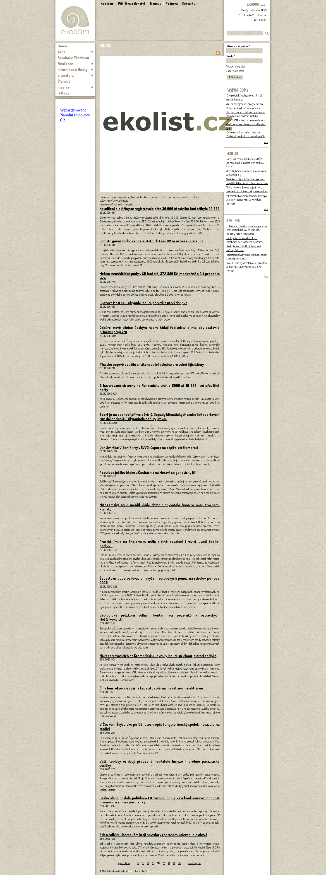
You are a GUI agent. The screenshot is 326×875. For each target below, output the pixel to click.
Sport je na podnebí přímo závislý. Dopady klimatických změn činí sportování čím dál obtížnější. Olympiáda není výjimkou (160, 416)
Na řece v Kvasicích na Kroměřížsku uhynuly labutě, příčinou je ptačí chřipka (158, 655)
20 (179, 863)
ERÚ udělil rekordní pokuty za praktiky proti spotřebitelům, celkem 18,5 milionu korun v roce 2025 (246, 229)
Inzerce (64, 87)
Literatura (66, 75)
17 (164, 863)
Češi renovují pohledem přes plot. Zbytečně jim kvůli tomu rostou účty (245, 134)
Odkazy (63, 93)
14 (148, 863)
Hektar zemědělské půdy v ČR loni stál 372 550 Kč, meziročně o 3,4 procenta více (160, 275)
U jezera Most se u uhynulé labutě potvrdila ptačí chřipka (143, 303)
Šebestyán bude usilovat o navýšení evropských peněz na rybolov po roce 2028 (160, 580)
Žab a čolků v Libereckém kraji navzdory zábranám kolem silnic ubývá (153, 834)
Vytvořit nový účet (235, 66)
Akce (61, 52)
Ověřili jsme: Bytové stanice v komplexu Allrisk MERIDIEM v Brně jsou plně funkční (247, 266)
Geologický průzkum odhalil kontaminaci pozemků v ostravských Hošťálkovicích (160, 617)
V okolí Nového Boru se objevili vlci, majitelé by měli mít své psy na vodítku (247, 189)
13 (143, 863)
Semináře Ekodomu (73, 57)
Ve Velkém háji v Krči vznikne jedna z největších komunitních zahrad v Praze (247, 181)
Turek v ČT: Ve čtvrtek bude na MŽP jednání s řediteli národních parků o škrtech (245, 162)
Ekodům (75, 20)
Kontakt (131, 871)
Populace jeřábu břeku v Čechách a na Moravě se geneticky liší (148, 472)
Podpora (172, 3)
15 (153, 863)
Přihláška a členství (131, 3)
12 (138, 863)
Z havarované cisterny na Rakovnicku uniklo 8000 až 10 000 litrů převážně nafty (160, 387)
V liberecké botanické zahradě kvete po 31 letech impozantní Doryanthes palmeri (246, 199)
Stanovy (155, 3)
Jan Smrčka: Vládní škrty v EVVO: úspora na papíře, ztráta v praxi (149, 447)
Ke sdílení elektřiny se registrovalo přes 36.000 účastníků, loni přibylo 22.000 (160, 208)
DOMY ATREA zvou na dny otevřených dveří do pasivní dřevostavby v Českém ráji (246, 124)
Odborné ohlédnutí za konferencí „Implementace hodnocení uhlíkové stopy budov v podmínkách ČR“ (245, 112)
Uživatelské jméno (238, 46)
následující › (194, 863)
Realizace (65, 63)
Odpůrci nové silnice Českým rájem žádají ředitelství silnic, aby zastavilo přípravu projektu (160, 329)
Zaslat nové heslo (235, 70)
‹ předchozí (124, 863)
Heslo (230, 56)
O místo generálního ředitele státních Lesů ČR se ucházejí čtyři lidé (152, 241)
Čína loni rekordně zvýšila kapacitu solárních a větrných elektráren (151, 688)
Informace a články (73, 69)
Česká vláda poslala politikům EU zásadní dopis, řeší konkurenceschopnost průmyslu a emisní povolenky (160, 800)
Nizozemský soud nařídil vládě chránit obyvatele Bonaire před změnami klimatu (160, 507)
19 (174, 863)
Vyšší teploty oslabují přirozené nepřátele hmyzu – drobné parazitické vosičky (160, 763)
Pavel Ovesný (153, 871)
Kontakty (188, 3)
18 (169, 863)
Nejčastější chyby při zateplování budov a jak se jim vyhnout (246, 256)
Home (62, 46)
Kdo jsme (107, 3)
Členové (64, 81)
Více (266, 142)
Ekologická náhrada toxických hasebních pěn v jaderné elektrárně (245, 240)
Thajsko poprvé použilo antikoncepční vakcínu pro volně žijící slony (152, 364)
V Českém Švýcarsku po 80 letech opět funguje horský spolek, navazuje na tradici (160, 726)
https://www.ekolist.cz (116, 200)
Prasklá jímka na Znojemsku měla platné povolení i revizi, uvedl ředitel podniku (160, 543)
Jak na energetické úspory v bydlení (245, 104)
